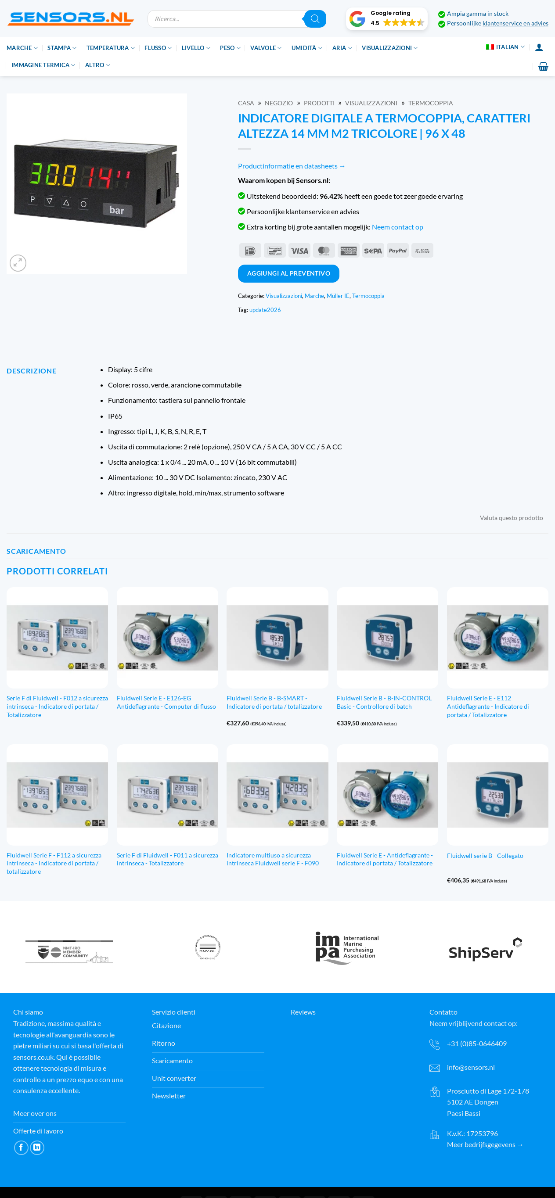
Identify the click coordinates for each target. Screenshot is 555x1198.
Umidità (307, 48)
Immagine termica (43, 65)
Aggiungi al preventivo (289, 273)
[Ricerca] (315, 19)
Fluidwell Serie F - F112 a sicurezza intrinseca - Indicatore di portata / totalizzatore (54, 863)
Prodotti (319, 103)
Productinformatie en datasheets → (292, 165)
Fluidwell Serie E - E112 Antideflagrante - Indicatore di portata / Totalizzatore (488, 706)
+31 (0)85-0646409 (477, 1043)
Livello (196, 48)
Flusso (158, 48)
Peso (230, 48)
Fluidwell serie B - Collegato (485, 855)
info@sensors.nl (471, 1067)
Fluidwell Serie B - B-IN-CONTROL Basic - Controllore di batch (384, 702)
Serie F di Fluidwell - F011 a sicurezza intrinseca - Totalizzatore (167, 859)
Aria (342, 48)
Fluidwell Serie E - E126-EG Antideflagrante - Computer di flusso (166, 702)
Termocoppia (430, 103)
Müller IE (338, 295)
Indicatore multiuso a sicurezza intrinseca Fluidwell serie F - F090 (273, 859)
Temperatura (110, 48)
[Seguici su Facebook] (21, 1148)
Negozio (279, 103)
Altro (97, 65)
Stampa (61, 48)
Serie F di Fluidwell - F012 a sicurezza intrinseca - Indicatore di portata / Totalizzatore (57, 706)
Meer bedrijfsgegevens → (485, 1144)
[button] (387, 18)
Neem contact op (397, 226)
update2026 (265, 309)
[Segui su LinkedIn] (37, 1148)
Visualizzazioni (390, 48)
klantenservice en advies (515, 23)
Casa (246, 103)
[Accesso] (539, 47)
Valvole (265, 48)
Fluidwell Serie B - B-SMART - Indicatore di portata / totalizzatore (274, 702)
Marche (22, 48)
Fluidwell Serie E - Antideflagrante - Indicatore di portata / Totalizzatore (385, 859)
